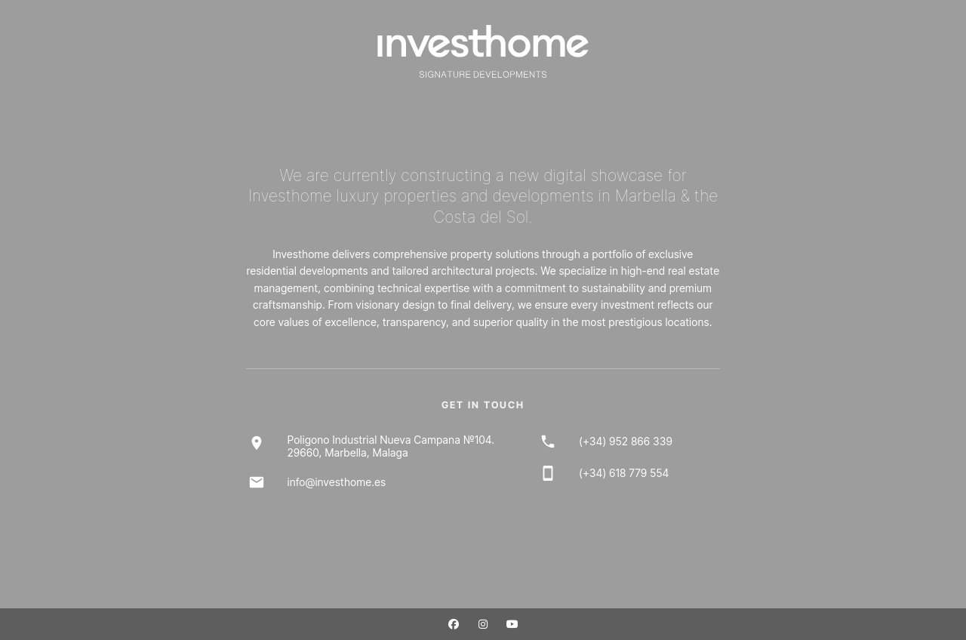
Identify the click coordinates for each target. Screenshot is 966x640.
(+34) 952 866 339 (625, 441)
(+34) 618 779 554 (624, 472)
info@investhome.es (337, 481)
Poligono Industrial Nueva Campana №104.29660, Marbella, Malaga (391, 446)
